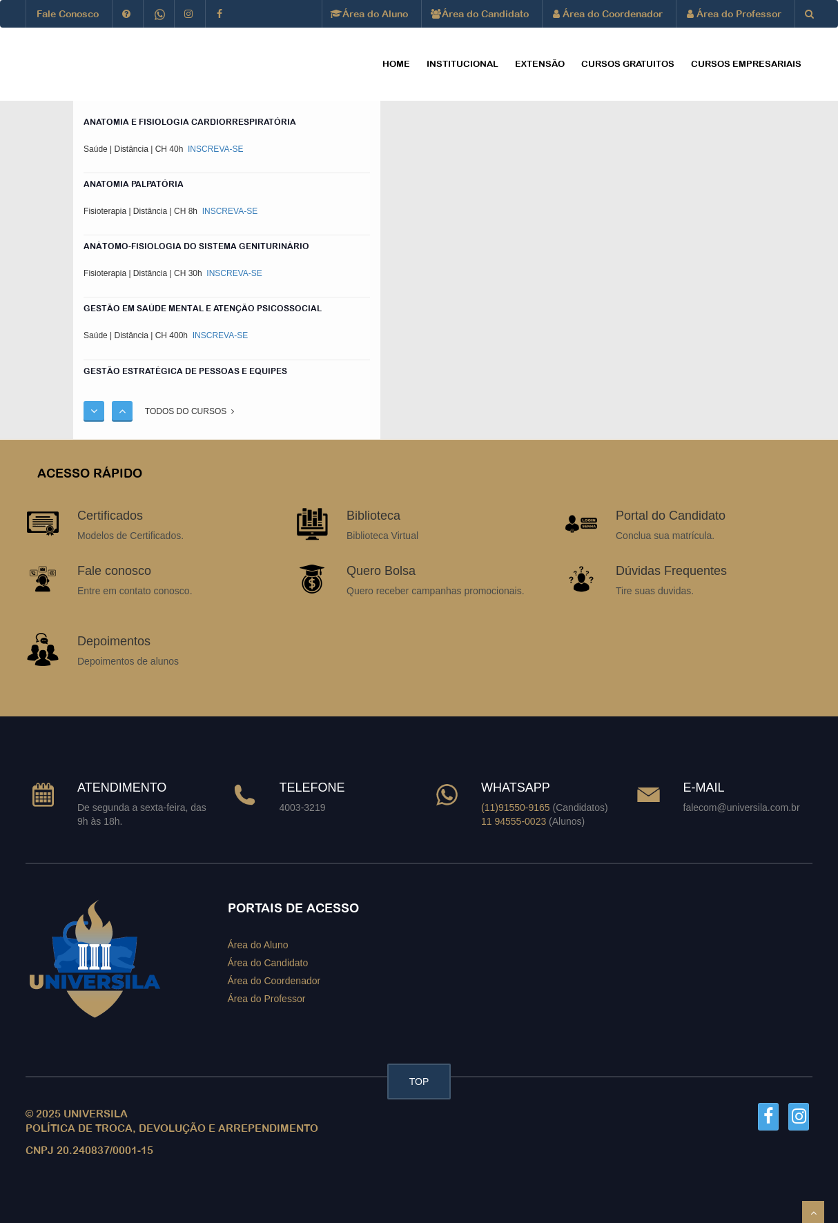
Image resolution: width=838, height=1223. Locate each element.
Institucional (462, 64)
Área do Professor (734, 13)
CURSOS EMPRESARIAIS (746, 64)
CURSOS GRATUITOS (627, 64)
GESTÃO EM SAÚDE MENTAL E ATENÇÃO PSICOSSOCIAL (203, 308)
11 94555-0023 (513, 821)
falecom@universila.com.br (741, 807)
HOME (396, 64)
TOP (419, 1081)
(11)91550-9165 (515, 807)
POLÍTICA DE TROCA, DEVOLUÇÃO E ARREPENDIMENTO (172, 1128)
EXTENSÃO (540, 64)
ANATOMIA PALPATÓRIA (134, 184)
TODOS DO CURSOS (189, 411)
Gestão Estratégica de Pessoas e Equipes (185, 371)
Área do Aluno (370, 13)
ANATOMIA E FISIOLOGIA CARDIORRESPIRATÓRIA (190, 122)
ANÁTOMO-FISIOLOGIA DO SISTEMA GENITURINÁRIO (196, 246)
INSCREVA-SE (215, 149)
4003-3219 (303, 807)
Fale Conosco (68, 13)
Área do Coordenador (608, 13)
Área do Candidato (480, 13)
